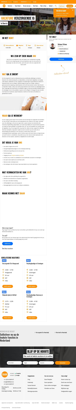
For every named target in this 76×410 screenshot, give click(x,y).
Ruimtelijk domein (32, 388)
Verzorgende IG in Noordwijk (41, 332)
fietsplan (13, 155)
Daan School (18, 6)
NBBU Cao (54, 402)
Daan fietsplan (48, 379)
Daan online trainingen (50, 385)
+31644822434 (61, 51)
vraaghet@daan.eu (9, 382)
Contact (51, 6)
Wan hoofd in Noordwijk (60, 332)
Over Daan (36, 6)
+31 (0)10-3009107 (9, 379)
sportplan (21, 155)
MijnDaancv (61, 6)
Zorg (29, 379)
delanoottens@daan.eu (63, 49)
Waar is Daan (44, 6)
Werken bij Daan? (45, 402)
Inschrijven (69, 6)
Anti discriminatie (16, 407)
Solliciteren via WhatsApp (63, 54)
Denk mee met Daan (66, 382)
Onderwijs (30, 382)
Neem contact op (65, 379)
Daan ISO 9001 (35, 402)
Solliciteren (7, 243)
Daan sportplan (48, 382)
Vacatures (11, 6)
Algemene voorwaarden (7, 402)
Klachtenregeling (69, 402)
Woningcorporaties (32, 391)
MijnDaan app (65, 388)
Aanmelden (62, 363)
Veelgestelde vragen (66, 391)
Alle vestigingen (65, 385)
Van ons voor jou (27, 6)
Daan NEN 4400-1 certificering (22, 402)
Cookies (61, 402)
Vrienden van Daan (49, 388)
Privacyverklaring (6, 407)
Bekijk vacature (7, 286)
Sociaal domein (32, 385)
